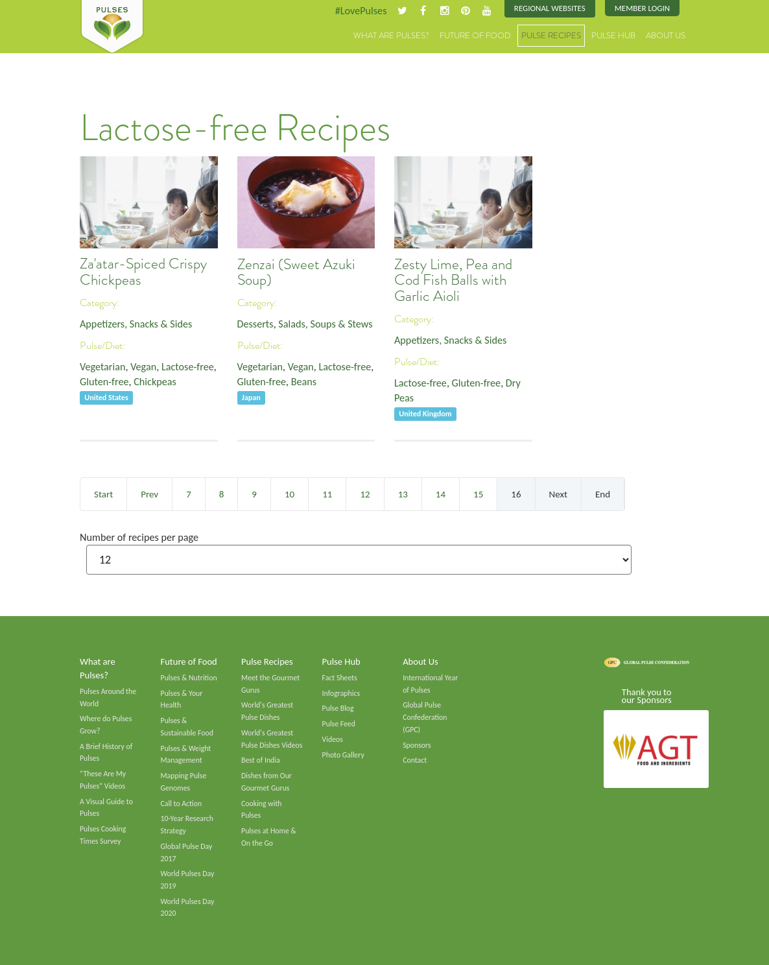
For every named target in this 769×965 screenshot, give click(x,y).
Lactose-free (187, 367)
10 (289, 494)
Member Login (642, 8)
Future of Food (475, 35)
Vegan (143, 367)
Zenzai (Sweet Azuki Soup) (296, 272)
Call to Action (181, 803)
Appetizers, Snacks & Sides (136, 324)
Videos (332, 739)
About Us (665, 35)
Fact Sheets (339, 677)
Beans (303, 381)
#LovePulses (360, 11)
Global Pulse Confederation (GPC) (425, 716)
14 (440, 494)
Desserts (255, 324)
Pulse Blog (338, 708)
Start (103, 494)
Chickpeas (155, 381)
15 (478, 494)
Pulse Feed (338, 723)
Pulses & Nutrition (189, 677)
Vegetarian (102, 367)
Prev (149, 494)
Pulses (112, 27)
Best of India (260, 760)
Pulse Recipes (551, 35)
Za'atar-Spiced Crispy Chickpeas (143, 271)
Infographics (341, 693)
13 (403, 494)
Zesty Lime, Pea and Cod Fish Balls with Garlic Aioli (453, 280)
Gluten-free (104, 381)
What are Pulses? (391, 35)
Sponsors (417, 745)
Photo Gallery (343, 754)
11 (327, 494)
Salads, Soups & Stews (325, 324)
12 (365, 494)
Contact (415, 760)
